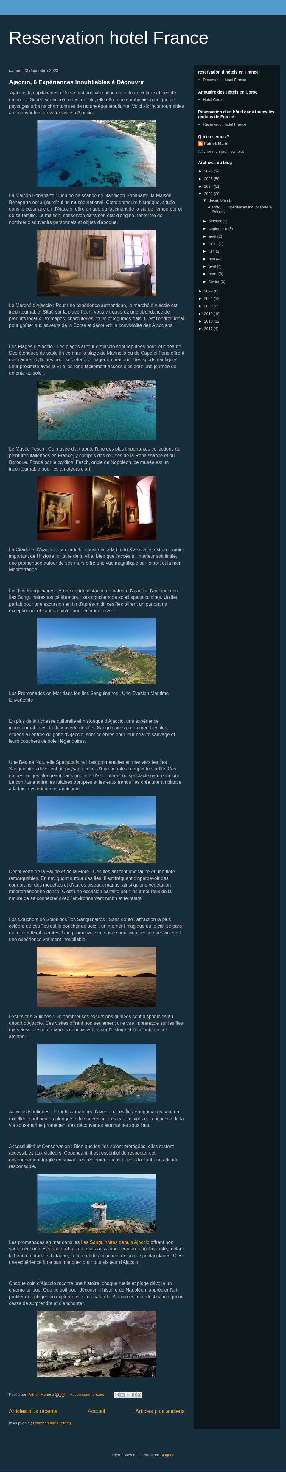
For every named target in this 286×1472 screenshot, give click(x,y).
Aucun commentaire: (88, 1394)
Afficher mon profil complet (221, 151)
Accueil (96, 1411)
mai (212, 259)
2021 (209, 298)
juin (212, 251)
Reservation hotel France (109, 38)
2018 (209, 321)
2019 (209, 313)
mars (214, 274)
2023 (209, 193)
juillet (214, 244)
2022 (209, 291)
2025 (209, 179)
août (213, 236)
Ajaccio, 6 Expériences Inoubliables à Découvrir (76, 82)
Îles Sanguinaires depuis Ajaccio (115, 1242)
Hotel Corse (213, 99)
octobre (216, 221)
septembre (218, 228)
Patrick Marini (216, 143)
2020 (209, 306)
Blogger (166, 1455)
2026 (209, 171)
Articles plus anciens (160, 1411)
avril (213, 266)
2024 (209, 186)
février (215, 281)
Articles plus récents (33, 1411)
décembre (218, 200)
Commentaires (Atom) (52, 1423)
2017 (209, 328)
